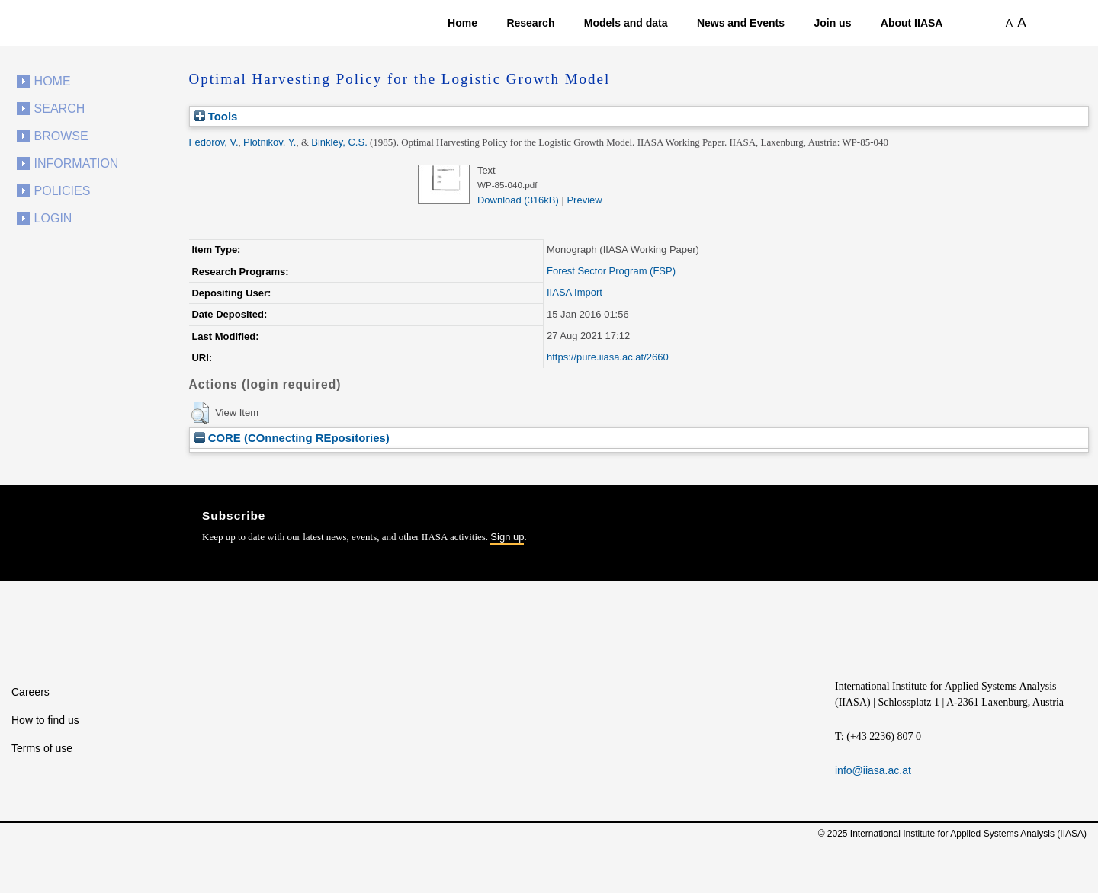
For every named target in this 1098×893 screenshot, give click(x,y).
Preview (584, 200)
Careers (30, 692)
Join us (832, 23)
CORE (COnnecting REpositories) (292, 437)
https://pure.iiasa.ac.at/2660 (608, 357)
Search (59, 108)
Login (53, 218)
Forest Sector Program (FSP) (611, 271)
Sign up (507, 537)
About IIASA (912, 23)
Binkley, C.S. (339, 142)
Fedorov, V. (214, 142)
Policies (62, 190)
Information (76, 163)
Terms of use (41, 748)
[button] (200, 413)
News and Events (741, 23)
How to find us (45, 720)
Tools (216, 116)
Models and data (626, 23)
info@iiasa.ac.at (873, 770)
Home (462, 23)
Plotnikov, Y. (269, 142)
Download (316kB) (518, 200)
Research (530, 23)
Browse (61, 136)
